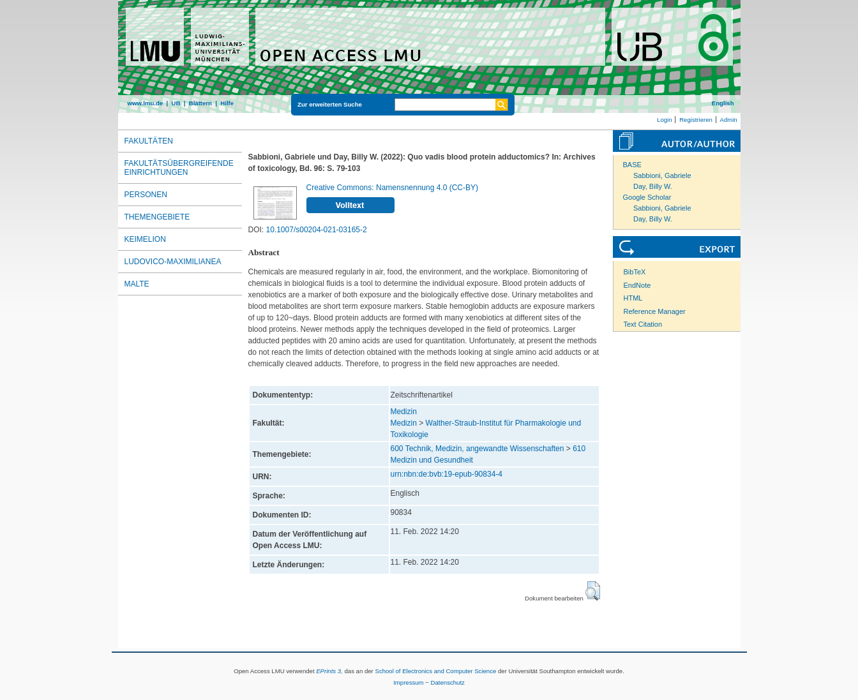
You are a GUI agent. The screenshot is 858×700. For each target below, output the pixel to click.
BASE (632, 164)
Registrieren (695, 119)
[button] (592, 590)
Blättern (200, 103)
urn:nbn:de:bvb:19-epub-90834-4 (446, 474)
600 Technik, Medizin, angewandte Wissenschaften (477, 448)
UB (175, 103)
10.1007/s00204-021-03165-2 (316, 229)
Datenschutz (448, 682)
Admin (728, 119)
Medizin (404, 411)
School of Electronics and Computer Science (435, 670)
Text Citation (643, 324)
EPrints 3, (329, 670)
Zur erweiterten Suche (329, 104)
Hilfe (227, 103)
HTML (633, 298)
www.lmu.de (145, 103)
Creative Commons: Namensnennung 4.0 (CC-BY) (392, 187)
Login (664, 119)
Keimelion (145, 239)
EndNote (637, 285)
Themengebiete (157, 216)
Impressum (408, 682)
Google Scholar (647, 197)
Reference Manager (655, 311)
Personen (145, 194)
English (723, 103)
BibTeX (635, 272)
